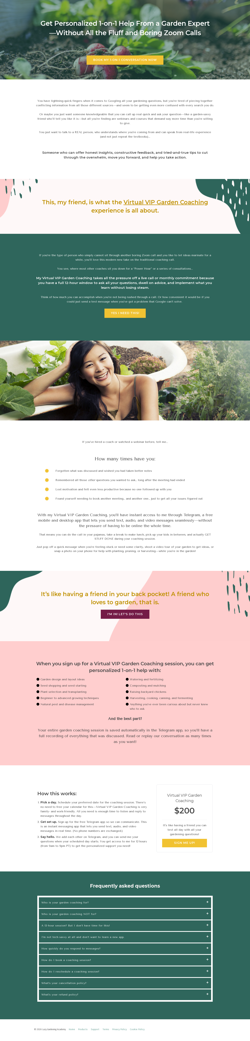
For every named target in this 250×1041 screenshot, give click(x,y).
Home (72, 1029)
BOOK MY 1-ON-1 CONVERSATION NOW (125, 60)
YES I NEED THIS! (125, 313)
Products (83, 1029)
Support (95, 1029)
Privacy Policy (119, 1029)
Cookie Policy (137, 1029)
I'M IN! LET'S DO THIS (125, 614)
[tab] (125, 902)
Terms (106, 1029)
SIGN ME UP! (184, 843)
